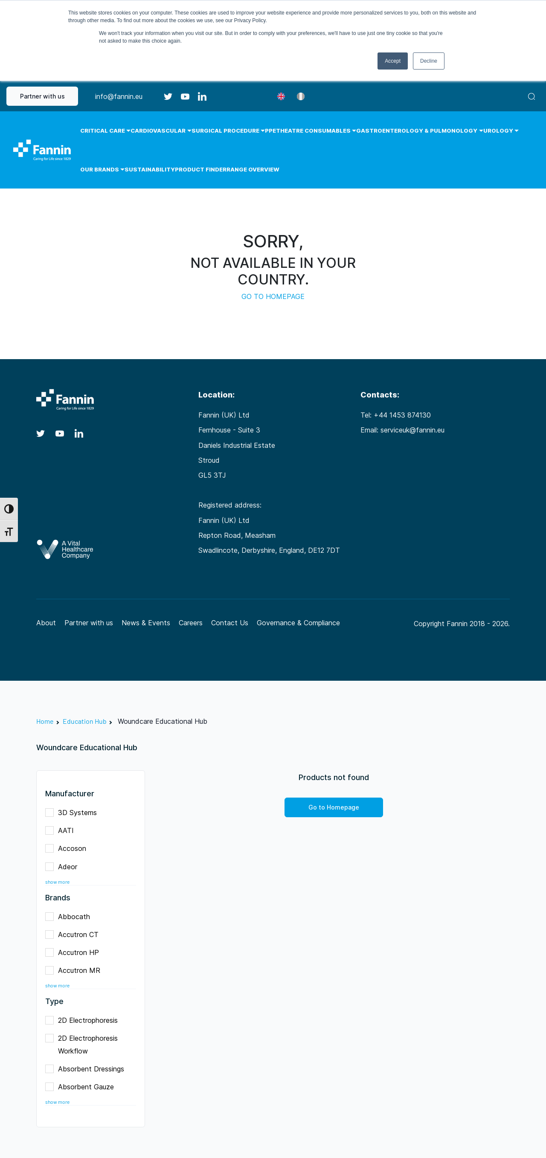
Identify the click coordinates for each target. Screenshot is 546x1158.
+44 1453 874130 (402, 415)
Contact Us (229, 622)
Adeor (64, 865)
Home (45, 721)
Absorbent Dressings (87, 1067)
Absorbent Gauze (82, 1085)
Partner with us (42, 96)
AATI (62, 829)
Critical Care (102, 130)
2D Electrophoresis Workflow (81, 1044)
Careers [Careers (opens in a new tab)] (191, 622)
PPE (270, 130)
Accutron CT (74, 933)
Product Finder (201, 169)
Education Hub (85, 721)
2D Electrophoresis (84, 1019)
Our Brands (99, 169)
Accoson (68, 847)
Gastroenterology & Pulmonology (416, 130)
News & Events (146, 622)
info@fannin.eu (118, 96)
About (46, 622)
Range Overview (253, 169)
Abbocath (70, 915)
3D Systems (73, 811)
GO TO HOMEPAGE (273, 296)
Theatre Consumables (313, 130)
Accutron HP (75, 951)
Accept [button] (393, 61)
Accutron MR (75, 969)
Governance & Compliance (298, 622)
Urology (498, 130)
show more (57, 882)
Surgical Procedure (225, 130)
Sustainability (150, 169)
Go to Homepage (333, 807)
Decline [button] (428, 61)
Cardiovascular (158, 130)
